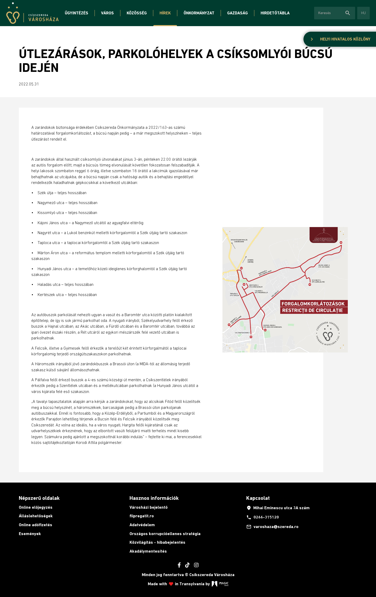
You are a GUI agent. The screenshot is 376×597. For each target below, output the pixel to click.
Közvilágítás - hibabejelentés (157, 542)
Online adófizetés (35, 524)
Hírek (165, 12)
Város (107, 12)
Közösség (137, 12)
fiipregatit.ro (142, 515)
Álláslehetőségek (36, 515)
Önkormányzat (199, 12)
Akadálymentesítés (148, 551)
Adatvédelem (142, 524)
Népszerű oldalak (39, 498)
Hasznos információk (154, 498)
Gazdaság (237, 12)
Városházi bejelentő (149, 507)
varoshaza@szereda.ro (272, 526)
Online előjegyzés (35, 507)
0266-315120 (262, 517)
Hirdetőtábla (275, 12)
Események (30, 533)
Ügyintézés (76, 12)
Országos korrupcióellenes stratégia (165, 533)
